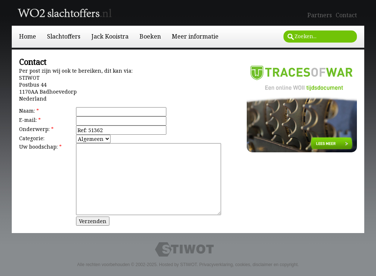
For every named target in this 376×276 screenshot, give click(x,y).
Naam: (29, 110)
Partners (319, 15)
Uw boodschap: (40, 146)
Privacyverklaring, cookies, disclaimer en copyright (248, 264)
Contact (346, 15)
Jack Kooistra (110, 36)
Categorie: (31, 138)
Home (27, 36)
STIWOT (188, 264)
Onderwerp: (36, 129)
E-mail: (30, 119)
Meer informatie (195, 36)
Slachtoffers (63, 36)
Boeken (150, 36)
